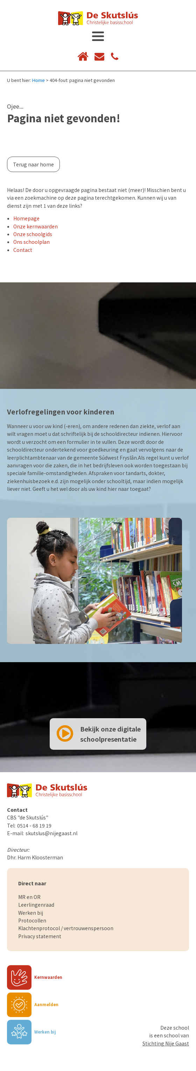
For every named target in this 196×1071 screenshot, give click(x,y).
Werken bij (30, 912)
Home (38, 80)
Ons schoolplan (31, 241)
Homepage (26, 218)
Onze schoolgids (32, 234)
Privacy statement (39, 936)
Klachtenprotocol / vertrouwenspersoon (65, 928)
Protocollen (32, 920)
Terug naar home (33, 164)
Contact (22, 249)
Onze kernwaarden (35, 226)
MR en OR (29, 896)
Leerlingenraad (36, 904)
